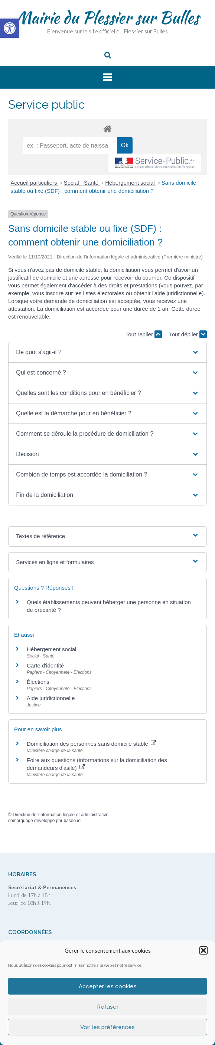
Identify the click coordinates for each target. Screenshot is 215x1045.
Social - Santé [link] (82, 182)
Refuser (107, 1006)
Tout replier (144, 334)
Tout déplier (188, 334)
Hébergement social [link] (130, 182)
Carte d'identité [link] (45, 665)
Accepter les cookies (108, 986)
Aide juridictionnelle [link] (51, 698)
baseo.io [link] (71, 820)
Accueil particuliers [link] (35, 182)
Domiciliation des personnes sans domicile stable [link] (91, 744)
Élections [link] (38, 682)
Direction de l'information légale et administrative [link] (60, 814)
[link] (9, 28)
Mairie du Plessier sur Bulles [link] (107, 17)
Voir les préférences (107, 1027)
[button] (203, 950)
